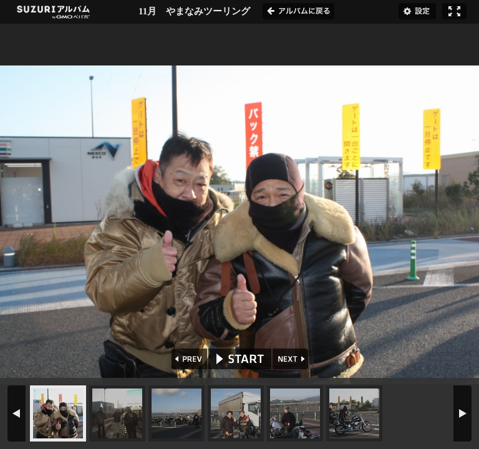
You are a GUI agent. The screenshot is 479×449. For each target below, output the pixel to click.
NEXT (292, 359)
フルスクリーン (454, 11)
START (240, 359)
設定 (417, 11)
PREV (188, 359)
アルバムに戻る (298, 11)
